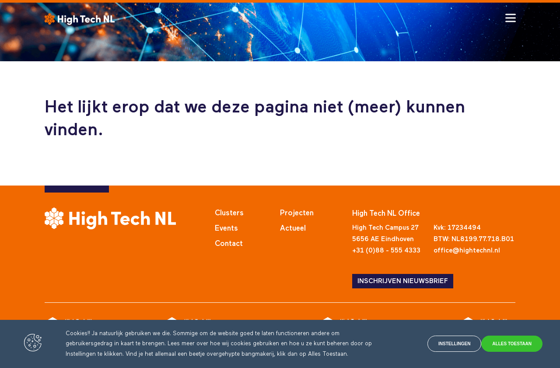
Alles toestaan (504, 343)
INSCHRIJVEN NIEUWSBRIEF (402, 281)
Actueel (293, 228)
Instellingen (425, 343)
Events (226, 228)
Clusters (229, 213)
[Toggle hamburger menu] (510, 18)
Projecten (297, 213)
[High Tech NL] (80, 19)
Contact (229, 244)
